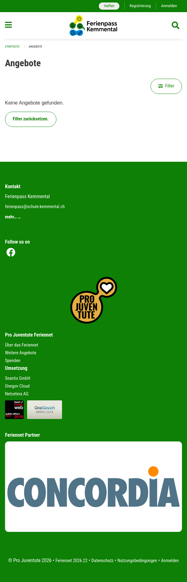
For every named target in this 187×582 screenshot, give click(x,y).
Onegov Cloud (17, 386)
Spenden (12, 360)
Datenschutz (102, 560)
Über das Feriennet (21, 345)
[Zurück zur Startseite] (93, 25)
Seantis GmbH (17, 378)
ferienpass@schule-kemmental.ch (35, 206)
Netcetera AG (16, 394)
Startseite (12, 46)
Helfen (109, 5)
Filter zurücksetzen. (31, 119)
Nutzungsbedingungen (137, 560)
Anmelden (169, 5)
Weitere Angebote (20, 353)
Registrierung (140, 5)
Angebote (35, 46)
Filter (166, 86)
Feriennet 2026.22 (71, 560)
